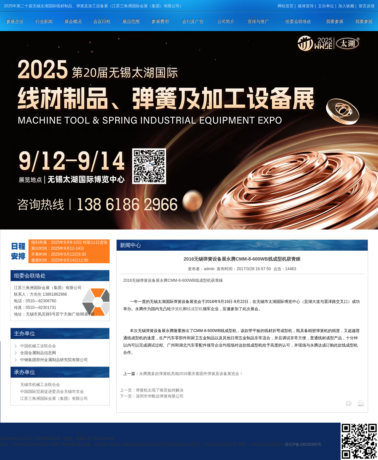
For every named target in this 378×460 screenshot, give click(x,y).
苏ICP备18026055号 (303, 444)
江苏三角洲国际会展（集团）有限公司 (54, 398)
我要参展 (334, 21)
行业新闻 (43, 21)
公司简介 (225, 21)
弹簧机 (177, 309)
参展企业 (14, 21)
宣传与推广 (258, 21)
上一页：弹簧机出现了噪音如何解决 (152, 390)
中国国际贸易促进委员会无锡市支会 (52, 391)
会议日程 (101, 21)
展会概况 (72, 21)
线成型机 (195, 309)
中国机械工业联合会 (38, 346)
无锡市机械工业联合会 (40, 384)
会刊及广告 (192, 21)
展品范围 (130, 21)
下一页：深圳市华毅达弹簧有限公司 (152, 396)
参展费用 (160, 21)
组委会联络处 (298, 21)
